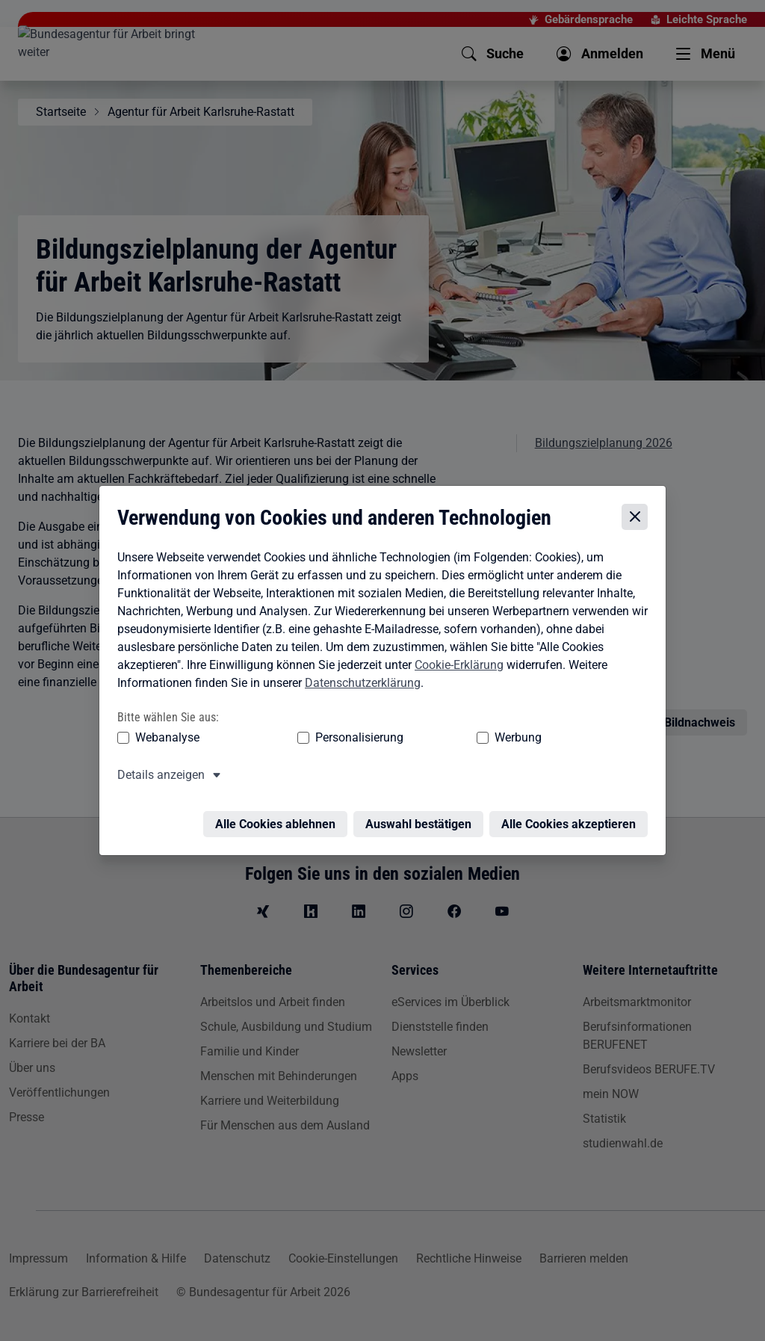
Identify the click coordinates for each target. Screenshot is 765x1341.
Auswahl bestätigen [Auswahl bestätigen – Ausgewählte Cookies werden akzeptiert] (422, 817)
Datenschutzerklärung (359, 684)
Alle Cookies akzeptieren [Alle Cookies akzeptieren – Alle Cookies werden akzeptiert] (572, 817)
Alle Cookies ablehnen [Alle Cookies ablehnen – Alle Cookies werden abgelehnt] (279, 817)
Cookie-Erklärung (455, 666)
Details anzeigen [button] (157, 776)
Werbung (429, 739)
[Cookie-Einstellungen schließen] (638, 519)
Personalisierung (313, 739)
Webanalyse (163, 739)
